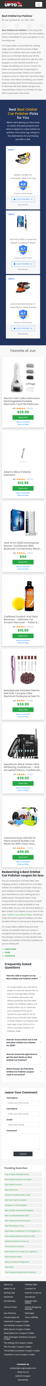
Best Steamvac (11, 1190)
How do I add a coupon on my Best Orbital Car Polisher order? (22, 977)
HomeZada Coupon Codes (17, 1325)
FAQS (7, 952)
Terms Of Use (10, 1307)
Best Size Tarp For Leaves (15, 1200)
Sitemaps (29, 1313)
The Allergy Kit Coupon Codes (18, 1342)
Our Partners (10, 1313)
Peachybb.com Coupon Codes (19, 1333)
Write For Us (9, 1288)
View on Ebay (23, 424)
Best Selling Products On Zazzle (18, 1179)
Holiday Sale (31, 1284)
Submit (23, 1153)
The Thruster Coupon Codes (17, 1346)
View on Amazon (23, 422)
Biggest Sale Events (31, 1302)
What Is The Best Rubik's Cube (17, 1195)
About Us (8, 1284)
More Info (23, 417)
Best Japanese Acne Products (18, 1220)
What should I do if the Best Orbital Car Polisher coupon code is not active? (20, 1071)
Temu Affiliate (31, 1317)
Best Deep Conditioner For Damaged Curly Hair (25, 1231)
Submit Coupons (33, 1292)
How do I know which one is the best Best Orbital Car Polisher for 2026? (21, 1042)
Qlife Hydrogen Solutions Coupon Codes (20, 1338)
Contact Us (30, 1288)
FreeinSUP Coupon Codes (16, 1321)
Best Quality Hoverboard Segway (19, 1210)
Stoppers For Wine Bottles (16, 1205)
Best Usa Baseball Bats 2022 (17, 1215)
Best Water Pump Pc (13, 1184)
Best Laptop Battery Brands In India (20, 1236)
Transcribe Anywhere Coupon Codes (22, 1350)
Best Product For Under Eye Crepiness (21, 1251)
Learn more (10, 949)
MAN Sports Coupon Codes (17, 1329)
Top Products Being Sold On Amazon (20, 1272)
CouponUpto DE (11, 1317)
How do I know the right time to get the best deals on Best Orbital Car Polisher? (21, 1057)
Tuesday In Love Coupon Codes (19, 1354)
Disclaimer (30, 1297)
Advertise (8, 1297)
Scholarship (9, 1301)
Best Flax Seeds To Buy (14, 1226)
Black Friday (26, 914)
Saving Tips (9, 1292)
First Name (12, 1098)
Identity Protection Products (17, 1241)
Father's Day (13, 914)
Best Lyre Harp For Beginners (17, 1262)
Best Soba (9, 1267)
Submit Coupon (23, 1376)
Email (9, 1119)
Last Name (12, 1108)
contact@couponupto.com (23, 1368)
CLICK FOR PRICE (23, 199)
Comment (10, 955)
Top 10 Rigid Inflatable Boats (17, 1174)
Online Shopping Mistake (33, 1308)
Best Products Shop (13, 1256)
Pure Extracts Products (14, 1246)
